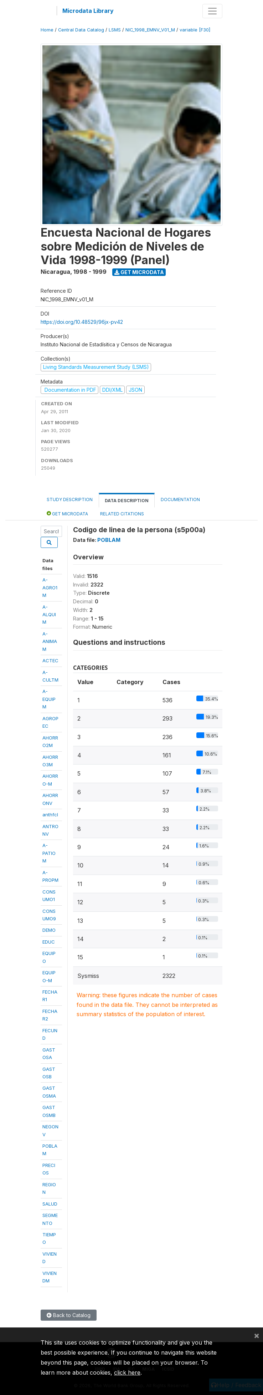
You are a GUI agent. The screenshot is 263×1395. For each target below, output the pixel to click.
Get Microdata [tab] (67, 513)
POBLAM (108, 540)
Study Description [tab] (70, 499)
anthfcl (50, 814)
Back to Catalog (69, 1315)
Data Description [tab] (127, 500)
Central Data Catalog (81, 30)
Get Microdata (139, 272)
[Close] (256, 1335)
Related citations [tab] (122, 513)
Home (47, 30)
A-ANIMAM (49, 641)
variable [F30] (195, 30)
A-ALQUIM (49, 614)
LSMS (115, 30)
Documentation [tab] (180, 499)
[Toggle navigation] (212, 11)
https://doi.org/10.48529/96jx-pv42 (82, 322)
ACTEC (50, 660)
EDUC (48, 942)
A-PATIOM (49, 853)
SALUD (49, 1204)
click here (127, 1372)
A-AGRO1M (49, 587)
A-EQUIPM (49, 698)
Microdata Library (88, 10)
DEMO (49, 930)
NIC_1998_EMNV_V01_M (150, 30)
